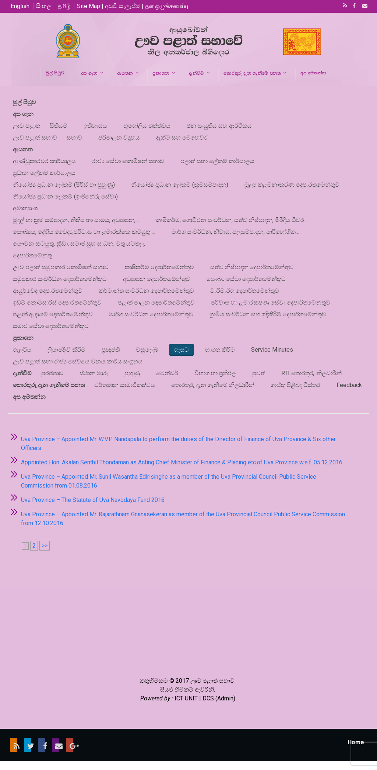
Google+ (69, 745)
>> (44, 545)
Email (362, 6)
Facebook (353, 6)
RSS (344, 6)
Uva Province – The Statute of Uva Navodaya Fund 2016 (93, 499)
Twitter (27, 745)
